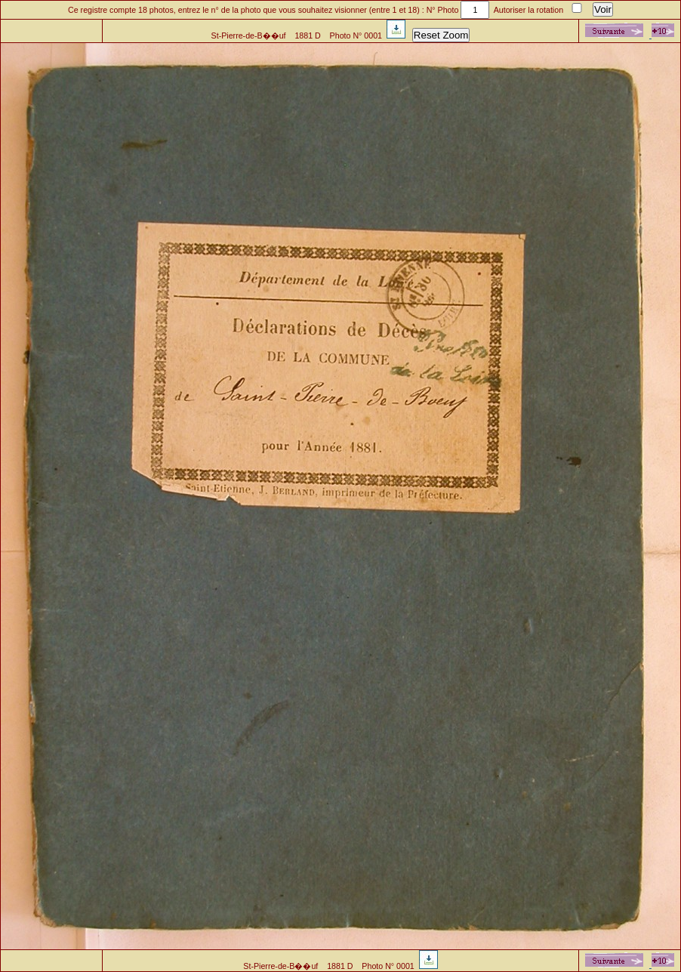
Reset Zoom (441, 35)
